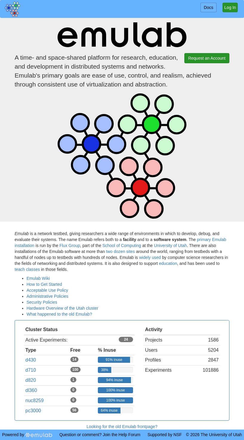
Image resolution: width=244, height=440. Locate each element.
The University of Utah (221, 434)
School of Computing (121, 245)
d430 (30, 359)
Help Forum (129, 434)
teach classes (27, 269)
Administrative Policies (47, 296)
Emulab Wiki (38, 278)
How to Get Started (44, 284)
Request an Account (207, 58)
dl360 (31, 390)
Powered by (27, 434)
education (168, 263)
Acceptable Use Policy (47, 290)
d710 (30, 370)
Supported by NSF (164, 434)
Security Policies (42, 302)
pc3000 (33, 410)
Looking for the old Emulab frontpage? (122, 426)
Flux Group (69, 245)
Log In (230, 7)
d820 (30, 380)
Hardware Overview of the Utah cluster (62, 308)
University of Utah (170, 245)
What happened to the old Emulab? (59, 314)
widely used (150, 257)
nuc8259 (34, 400)
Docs (208, 7)
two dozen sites (120, 251)
